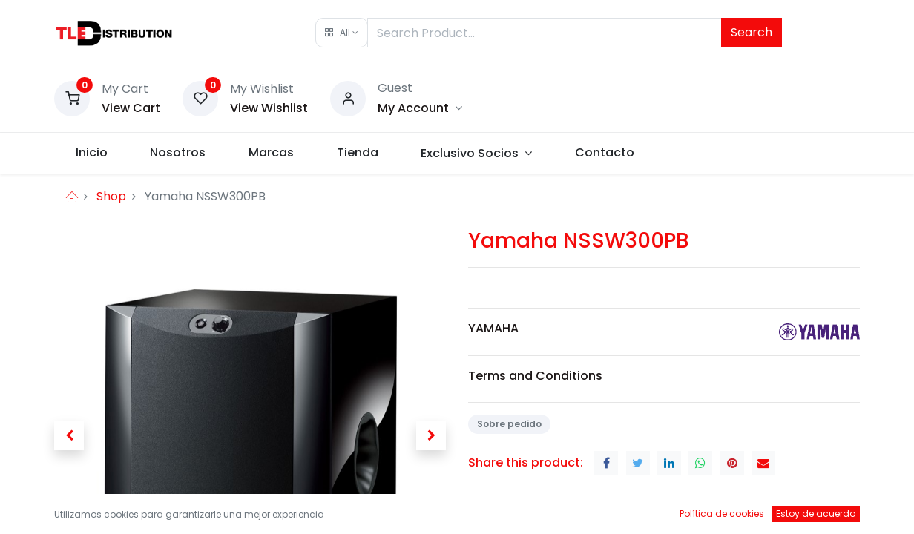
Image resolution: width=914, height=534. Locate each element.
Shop (111, 196)
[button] (341, 32)
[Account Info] (420, 107)
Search (751, 32)
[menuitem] (91, 153)
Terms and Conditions (535, 375)
